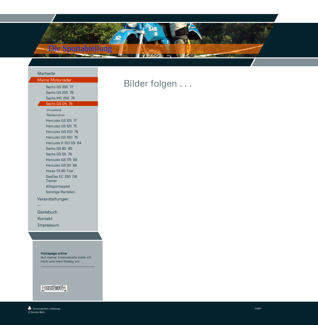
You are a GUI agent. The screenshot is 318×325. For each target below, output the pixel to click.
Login (258, 308)
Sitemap (55, 308)
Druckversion (38, 308)
